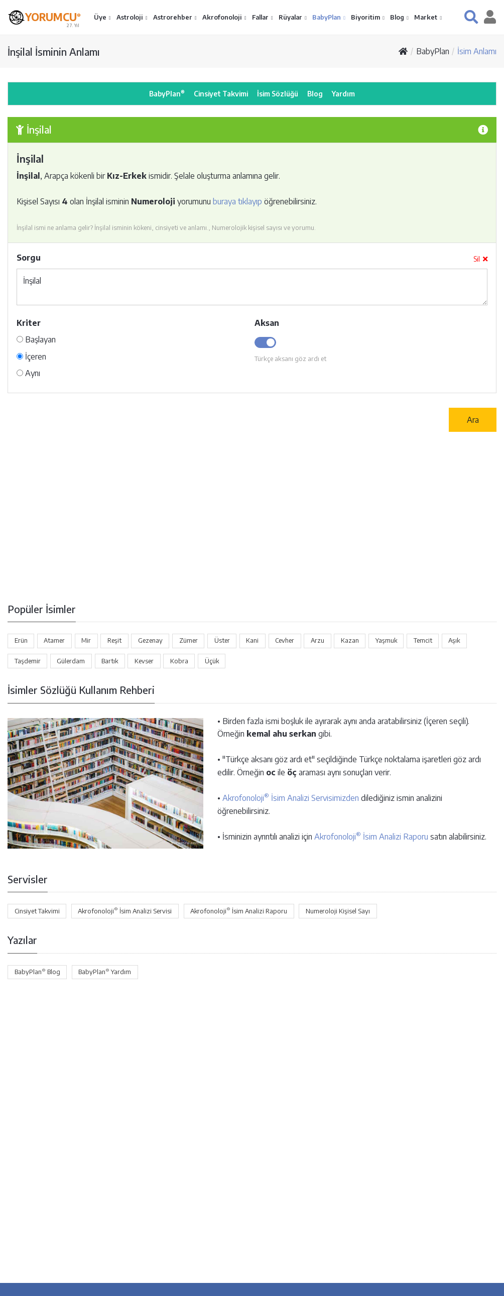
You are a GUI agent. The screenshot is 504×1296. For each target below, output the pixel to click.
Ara (473, 420)
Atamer (54, 640)
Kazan (350, 640)
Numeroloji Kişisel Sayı (338, 911)
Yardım (343, 93)
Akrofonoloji (222, 17)
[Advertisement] (252, 516)
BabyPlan (327, 17)
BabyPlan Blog (37, 971)
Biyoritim (366, 17)
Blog (398, 17)
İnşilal (252, 287)
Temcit (423, 640)
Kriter (29, 323)
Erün (21, 640)
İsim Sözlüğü (277, 93)
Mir (86, 640)
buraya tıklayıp (237, 201)
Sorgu (29, 258)
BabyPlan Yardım (104, 971)
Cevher (284, 640)
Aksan (267, 323)
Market (426, 17)
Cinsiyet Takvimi (221, 93)
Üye (101, 17)
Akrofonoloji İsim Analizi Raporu (371, 837)
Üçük (212, 661)
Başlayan (36, 339)
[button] (471, 17)
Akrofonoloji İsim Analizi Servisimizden (290, 798)
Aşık (454, 640)
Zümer (188, 640)
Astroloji (130, 17)
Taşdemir (28, 661)
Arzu (317, 640)
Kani (252, 640)
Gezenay (150, 640)
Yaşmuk (386, 640)
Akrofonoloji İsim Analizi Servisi (125, 910)
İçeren (31, 356)
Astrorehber (173, 17)
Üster (222, 640)
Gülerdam (71, 661)
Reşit (114, 640)
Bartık (109, 661)
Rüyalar (291, 17)
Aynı (28, 373)
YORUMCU (53, 16)
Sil (480, 259)
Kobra (179, 661)
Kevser (144, 661)
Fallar (261, 17)
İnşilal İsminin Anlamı (54, 51)
